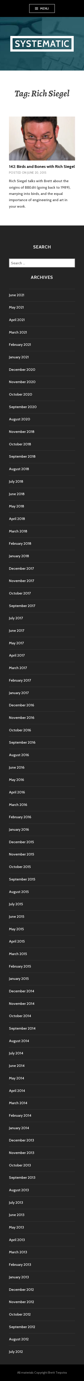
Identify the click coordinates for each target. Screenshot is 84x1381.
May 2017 (16, 643)
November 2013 (21, 1153)
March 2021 (18, 332)
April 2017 (17, 655)
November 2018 (21, 432)
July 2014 (16, 1053)
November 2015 (21, 854)
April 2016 (17, 792)
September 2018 (22, 456)
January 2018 (19, 556)
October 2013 (20, 1165)
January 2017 (19, 693)
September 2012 (22, 1327)
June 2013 (16, 1215)
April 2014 (17, 1091)
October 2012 (20, 1314)
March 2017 (18, 668)
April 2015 (17, 941)
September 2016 (22, 742)
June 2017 (16, 630)
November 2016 (21, 718)
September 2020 (23, 407)
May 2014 (16, 1078)
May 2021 (16, 307)
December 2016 (21, 705)
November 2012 (21, 1302)
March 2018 (18, 531)
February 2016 (20, 817)
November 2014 (21, 1003)
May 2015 (16, 929)
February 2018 (20, 543)
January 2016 (19, 829)
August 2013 (19, 1190)
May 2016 (16, 780)
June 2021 (16, 295)
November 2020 (22, 382)
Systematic (42, 43)
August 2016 (19, 755)
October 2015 (20, 867)
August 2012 (19, 1339)
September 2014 (22, 1028)
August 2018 (19, 469)
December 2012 (21, 1289)
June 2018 (17, 494)
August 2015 (19, 892)
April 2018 (17, 519)
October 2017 (20, 593)
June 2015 (16, 916)
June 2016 (16, 767)
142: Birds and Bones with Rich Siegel (42, 166)
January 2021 (19, 357)
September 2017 (22, 606)
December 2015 (21, 842)
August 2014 (19, 1041)
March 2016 (18, 805)
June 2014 (17, 1066)
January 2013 (19, 1277)
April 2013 (17, 1240)
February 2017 (20, 680)
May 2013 (16, 1227)
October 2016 (20, 730)
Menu (44, 8)
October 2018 (20, 444)
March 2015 (18, 954)
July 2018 (16, 481)
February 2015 (20, 966)
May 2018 (16, 506)
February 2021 (20, 344)
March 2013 (18, 1252)
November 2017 (21, 581)
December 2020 (22, 369)
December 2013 (21, 1140)
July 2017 (16, 618)
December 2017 (21, 568)
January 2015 (19, 978)
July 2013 (16, 1202)
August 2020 (19, 419)
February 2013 (20, 1264)
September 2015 (22, 879)
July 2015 (16, 904)
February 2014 (20, 1115)
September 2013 (22, 1177)
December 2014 (21, 991)
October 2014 (20, 1016)
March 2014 (18, 1103)
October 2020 (20, 394)
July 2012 (16, 1352)
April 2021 (17, 320)
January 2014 (19, 1128)
